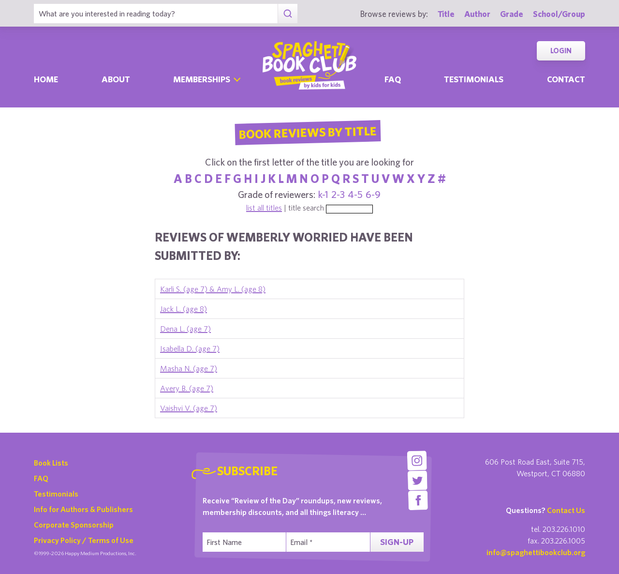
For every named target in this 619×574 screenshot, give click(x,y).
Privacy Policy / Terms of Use (83, 540)
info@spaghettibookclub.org (535, 552)
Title (446, 14)
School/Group (559, 14)
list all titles (264, 207)
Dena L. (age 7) (185, 328)
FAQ (41, 478)
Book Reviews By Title (307, 132)
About (116, 79)
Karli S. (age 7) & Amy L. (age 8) (212, 289)
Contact (566, 79)
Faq (392, 79)
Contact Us (566, 510)
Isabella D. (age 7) (190, 348)
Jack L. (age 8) (183, 308)
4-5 (355, 194)
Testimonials (473, 79)
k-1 (323, 194)
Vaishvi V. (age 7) (188, 408)
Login (561, 50)
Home (46, 79)
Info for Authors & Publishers (83, 509)
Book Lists (51, 462)
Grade (511, 14)
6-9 (373, 194)
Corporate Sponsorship (74, 524)
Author (477, 14)
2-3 (338, 194)
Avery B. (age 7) (186, 388)
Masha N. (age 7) (188, 368)
